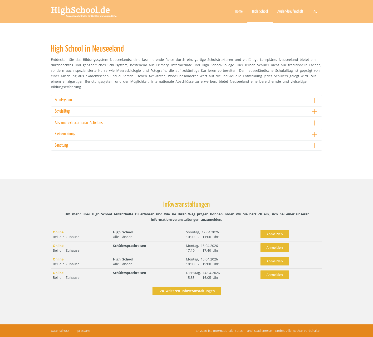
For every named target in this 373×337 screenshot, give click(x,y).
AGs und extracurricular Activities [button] (79, 123)
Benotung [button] (61, 145)
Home (239, 12)
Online (58, 232)
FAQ (315, 12)
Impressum (82, 330)
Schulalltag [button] (62, 111)
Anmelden (274, 234)
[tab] (186, 100)
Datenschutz (60, 330)
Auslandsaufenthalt (290, 12)
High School (260, 12)
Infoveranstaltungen (186, 204)
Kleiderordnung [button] (65, 134)
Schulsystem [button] (63, 100)
